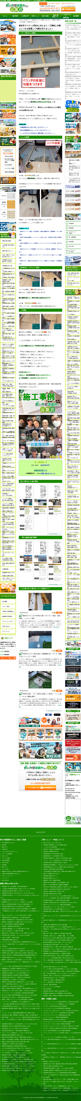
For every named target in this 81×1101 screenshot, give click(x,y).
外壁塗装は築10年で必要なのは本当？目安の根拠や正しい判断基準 (19, 908)
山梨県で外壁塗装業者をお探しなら (11, 873)
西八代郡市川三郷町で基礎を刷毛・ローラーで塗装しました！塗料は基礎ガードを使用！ (73, 36)
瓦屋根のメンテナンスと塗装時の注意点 (8, 465)
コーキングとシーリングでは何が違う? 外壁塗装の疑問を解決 (17, 993)
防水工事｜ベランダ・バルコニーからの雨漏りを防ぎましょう (59, 895)
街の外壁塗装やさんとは (8, 842)
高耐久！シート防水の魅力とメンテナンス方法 (8, 534)
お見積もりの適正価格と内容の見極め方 (73, 338)
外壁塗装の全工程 (7, 265)
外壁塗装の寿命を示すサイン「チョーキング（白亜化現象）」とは (19, 957)
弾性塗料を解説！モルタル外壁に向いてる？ (73, 611)
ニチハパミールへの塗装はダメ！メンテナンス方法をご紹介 (17, 1032)
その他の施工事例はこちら (54, 534)
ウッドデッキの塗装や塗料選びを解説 (8, 489)
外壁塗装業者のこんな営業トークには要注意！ (73, 447)
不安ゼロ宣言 (5, 862)
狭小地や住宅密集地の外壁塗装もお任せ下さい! (8, 445)
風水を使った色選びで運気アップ (74, 161)
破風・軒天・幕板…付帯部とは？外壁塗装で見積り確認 (57, 933)
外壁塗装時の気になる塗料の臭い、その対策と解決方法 (16, 917)
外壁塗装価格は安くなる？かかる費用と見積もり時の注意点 (58, 867)
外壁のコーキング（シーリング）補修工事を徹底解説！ (57, 904)
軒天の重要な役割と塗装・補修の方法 (7, 395)
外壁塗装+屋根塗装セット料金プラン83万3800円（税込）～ (58, 858)
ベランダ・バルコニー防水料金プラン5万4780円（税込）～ (58, 860)
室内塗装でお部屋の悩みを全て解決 (52, 893)
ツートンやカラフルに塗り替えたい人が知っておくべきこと (74, 180)
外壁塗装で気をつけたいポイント (8, 375)
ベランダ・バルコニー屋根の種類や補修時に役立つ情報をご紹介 (18, 1012)
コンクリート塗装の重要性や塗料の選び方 (8, 504)
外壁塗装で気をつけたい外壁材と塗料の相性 (8, 574)
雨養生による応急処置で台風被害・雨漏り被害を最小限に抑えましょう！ (20, 1039)
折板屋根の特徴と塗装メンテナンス (7, 459)
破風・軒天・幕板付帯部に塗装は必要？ (8, 385)
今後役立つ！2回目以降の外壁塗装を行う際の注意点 (56, 889)
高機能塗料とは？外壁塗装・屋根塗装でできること (8, 365)
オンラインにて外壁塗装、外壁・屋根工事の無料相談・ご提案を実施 (60, 898)
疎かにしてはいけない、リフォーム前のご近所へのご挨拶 (16, 915)
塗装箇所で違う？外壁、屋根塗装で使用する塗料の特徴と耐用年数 (60, 1063)
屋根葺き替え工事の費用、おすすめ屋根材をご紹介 (56, 882)
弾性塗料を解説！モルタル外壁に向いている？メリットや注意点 (18, 1066)
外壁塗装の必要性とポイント (50, 875)
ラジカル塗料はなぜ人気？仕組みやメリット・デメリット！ (17, 1068)
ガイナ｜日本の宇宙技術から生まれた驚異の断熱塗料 (56, 1030)
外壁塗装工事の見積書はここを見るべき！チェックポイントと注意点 (60, 864)
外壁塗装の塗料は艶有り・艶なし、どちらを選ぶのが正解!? (58, 1068)
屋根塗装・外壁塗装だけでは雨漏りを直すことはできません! (17, 922)
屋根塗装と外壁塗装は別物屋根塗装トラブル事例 (8, 370)
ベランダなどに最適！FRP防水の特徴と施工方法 (8, 524)
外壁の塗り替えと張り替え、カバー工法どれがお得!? (73, 367)
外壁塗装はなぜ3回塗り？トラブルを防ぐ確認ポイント (16, 973)
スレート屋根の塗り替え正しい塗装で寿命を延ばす (8, 435)
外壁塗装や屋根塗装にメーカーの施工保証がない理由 (73, 422)
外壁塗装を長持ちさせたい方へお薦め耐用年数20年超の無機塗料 (59, 1072)
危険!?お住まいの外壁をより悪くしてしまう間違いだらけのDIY (18, 933)
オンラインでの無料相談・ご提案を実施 (73, 298)
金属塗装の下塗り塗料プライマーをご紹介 (73, 407)
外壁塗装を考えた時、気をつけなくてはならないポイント (16, 970)
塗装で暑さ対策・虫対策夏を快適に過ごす (8, 335)
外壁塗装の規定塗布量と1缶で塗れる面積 (73, 507)
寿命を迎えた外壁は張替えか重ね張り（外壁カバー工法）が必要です (60, 887)
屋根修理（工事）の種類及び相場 (7, 280)
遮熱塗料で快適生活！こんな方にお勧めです (54, 1019)
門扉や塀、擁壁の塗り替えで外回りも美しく (54, 891)
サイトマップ (6, 631)
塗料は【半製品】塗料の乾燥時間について (8, 549)
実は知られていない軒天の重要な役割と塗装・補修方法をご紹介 (59, 938)
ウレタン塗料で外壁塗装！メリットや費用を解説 (8, 320)
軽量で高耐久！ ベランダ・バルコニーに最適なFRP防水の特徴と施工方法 (21, 1017)
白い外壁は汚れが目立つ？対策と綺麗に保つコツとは (73, 591)
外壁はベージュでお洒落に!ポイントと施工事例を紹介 (73, 596)
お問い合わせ (6, 626)
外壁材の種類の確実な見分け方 (71, 372)
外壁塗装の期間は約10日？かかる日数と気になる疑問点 (16, 906)
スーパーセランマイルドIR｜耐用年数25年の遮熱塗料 (57, 1008)
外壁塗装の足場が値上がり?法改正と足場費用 (73, 437)
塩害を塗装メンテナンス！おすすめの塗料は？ (8, 544)
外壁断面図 (5, 569)
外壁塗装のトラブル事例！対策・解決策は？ (73, 561)
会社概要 (76, 16)
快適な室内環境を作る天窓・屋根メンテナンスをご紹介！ (58, 942)
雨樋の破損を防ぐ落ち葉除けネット (7, 424)
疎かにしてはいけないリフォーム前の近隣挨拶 (73, 353)
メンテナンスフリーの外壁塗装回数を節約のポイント (73, 377)
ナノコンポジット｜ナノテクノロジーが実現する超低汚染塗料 (59, 1021)
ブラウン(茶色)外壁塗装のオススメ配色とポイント (73, 601)
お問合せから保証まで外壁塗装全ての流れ (54, 849)
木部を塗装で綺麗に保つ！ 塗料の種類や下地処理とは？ (16, 1030)
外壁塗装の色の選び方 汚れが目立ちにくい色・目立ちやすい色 (18, 893)
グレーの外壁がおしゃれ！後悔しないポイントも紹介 (73, 581)
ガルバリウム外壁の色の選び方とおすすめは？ (14, 948)
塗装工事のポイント (7, 251)
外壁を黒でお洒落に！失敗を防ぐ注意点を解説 (73, 586)
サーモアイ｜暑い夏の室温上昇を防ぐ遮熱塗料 (55, 1006)
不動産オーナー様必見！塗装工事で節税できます (73, 427)
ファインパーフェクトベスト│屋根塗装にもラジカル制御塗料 (59, 1004)
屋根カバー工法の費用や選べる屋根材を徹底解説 (8, 291)
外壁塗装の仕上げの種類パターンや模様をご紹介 (73, 616)
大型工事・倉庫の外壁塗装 (50, 984)
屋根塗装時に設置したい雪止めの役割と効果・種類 (8, 420)
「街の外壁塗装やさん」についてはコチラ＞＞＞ (35, 130)
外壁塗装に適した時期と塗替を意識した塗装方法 (8, 305)
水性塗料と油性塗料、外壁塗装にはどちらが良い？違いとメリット (60, 1070)
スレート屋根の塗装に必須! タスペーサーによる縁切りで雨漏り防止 (19, 984)
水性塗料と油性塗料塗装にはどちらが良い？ (72, 477)
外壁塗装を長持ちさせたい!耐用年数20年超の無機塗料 (73, 417)
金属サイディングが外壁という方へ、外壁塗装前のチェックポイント (60, 1090)
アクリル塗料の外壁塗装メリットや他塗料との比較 (8, 315)
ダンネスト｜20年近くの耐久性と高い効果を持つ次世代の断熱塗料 (60, 1028)
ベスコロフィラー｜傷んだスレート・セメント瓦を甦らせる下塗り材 (60, 1010)
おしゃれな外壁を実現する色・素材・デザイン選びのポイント (18, 1048)
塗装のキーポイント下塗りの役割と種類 (72, 402)
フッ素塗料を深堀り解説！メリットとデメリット (73, 606)
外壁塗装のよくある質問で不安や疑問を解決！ (73, 303)
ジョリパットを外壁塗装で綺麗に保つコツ (73, 497)
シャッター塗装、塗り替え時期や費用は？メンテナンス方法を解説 (60, 969)
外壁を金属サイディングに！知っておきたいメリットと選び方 (59, 907)
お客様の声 (25, 16)
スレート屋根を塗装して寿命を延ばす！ (53, 982)
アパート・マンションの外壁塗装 (51, 986)
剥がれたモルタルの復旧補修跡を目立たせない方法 (8, 350)
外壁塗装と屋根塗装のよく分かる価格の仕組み (55, 844)
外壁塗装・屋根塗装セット (8, 93)
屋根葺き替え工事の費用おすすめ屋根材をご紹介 (8, 286)
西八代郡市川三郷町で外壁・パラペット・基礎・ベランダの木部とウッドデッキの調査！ (73, 67)
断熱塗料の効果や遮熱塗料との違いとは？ (72, 537)
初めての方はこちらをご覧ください (52, 842)
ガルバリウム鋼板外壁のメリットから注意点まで (73, 382)
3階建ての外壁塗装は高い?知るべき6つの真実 (73, 362)
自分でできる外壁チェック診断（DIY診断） (13, 930)
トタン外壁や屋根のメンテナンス (7, 454)
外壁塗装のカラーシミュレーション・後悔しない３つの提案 (17, 902)
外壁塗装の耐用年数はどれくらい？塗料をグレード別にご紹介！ (18, 950)
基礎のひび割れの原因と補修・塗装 (72, 556)
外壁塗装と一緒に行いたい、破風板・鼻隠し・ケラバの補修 (58, 935)
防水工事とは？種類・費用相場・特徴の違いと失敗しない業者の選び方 (20, 1015)
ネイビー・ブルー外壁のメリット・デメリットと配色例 (16, 1050)
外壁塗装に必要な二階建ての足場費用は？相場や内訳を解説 (58, 995)
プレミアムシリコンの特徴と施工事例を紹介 (73, 621)
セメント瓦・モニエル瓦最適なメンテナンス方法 (8, 470)
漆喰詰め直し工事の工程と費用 (72, 491)
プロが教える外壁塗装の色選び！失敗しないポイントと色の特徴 (18, 888)
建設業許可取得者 (7, 616)
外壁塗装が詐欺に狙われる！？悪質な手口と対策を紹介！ (16, 977)
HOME (21, 20)
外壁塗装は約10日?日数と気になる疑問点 (73, 347)
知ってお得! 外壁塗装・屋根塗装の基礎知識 (13, 924)
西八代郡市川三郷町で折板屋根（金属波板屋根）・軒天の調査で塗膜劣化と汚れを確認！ (73, 59)
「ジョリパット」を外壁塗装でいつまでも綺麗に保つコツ (16, 1001)
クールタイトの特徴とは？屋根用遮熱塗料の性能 (73, 626)
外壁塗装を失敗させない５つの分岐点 (73, 313)
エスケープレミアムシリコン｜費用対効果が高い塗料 (56, 1015)
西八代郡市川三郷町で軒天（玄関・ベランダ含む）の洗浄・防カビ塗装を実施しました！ (73, 28)
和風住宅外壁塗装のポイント (72, 486)
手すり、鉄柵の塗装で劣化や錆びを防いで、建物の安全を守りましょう (61, 960)
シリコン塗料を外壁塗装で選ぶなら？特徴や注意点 (8, 325)
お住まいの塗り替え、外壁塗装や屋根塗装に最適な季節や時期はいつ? (20, 955)
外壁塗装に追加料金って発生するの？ (72, 317)
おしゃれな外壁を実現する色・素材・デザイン (73, 571)
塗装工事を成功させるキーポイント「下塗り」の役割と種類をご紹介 (60, 1079)
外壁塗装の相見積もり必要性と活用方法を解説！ (73, 323)
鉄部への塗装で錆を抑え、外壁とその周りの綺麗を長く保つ (58, 955)
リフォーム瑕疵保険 (7, 853)
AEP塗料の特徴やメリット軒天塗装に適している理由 (73, 636)
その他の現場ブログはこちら (54, 710)
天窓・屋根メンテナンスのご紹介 (8, 405)
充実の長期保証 (6, 860)
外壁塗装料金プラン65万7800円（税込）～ (54, 853)
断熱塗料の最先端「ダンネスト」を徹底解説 (73, 541)
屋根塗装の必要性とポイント (50, 878)
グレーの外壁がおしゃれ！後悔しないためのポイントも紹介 (17, 1052)
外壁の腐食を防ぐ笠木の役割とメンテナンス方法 (8, 410)
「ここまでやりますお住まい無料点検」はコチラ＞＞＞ (37, 133)
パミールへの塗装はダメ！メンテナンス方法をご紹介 (73, 532)
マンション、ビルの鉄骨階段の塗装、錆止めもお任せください (59, 957)
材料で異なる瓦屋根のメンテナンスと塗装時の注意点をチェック (59, 927)
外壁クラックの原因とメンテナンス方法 (8, 345)
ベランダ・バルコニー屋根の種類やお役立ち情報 (8, 514)
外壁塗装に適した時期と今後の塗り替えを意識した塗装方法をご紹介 (19, 953)
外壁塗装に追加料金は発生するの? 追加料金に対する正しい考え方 (60, 902)
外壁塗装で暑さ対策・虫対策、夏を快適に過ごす (55, 991)
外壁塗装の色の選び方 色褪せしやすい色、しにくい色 (15, 891)
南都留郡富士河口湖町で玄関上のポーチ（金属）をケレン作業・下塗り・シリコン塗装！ (73, 95)
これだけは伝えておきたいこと (10, 851)
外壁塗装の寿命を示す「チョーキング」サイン (8, 340)
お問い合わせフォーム (48, 473)
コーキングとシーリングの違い (8, 554)
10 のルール (5, 856)
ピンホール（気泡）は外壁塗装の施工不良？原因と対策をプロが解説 (19, 966)
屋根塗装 (8, 88)
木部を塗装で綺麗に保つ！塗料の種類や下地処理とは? (73, 527)
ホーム (5, 16)
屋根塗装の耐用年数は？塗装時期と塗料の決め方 (73, 566)
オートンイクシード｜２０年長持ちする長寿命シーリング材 (58, 1037)
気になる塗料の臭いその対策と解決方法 (72, 357)
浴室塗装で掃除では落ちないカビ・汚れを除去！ (55, 966)
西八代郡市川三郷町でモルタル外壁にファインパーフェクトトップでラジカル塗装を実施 (73, 43)
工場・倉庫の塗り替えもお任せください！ (73, 273)
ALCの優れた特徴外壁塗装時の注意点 (7, 559)
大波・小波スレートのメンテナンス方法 (8, 579)
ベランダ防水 (8, 98)
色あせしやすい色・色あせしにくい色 (74, 174)
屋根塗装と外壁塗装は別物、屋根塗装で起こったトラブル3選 (17, 981)
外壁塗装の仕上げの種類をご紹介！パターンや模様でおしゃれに (18, 1070)
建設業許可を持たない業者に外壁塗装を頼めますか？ (15, 871)
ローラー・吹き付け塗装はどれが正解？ (72, 501)
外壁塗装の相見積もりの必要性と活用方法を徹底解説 (15, 975)
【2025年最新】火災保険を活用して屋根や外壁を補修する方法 (59, 871)
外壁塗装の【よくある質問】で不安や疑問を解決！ (15, 886)
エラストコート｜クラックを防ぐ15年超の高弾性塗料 (57, 1024)
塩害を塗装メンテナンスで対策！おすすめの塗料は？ (15, 1028)
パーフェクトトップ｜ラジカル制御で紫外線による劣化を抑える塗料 (60, 1001)
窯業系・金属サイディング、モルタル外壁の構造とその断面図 (18, 999)
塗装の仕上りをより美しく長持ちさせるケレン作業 (8, 360)
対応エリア (5, 867)
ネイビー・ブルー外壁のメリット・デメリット (73, 576)
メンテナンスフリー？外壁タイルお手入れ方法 (73, 482)
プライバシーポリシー (8, 621)
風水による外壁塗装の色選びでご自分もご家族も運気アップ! (17, 904)
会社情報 (4, 864)
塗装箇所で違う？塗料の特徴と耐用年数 (73, 397)
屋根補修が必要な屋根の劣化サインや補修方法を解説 (56, 953)
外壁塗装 (8, 83)
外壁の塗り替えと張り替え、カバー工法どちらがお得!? (16, 935)
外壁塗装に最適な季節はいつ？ (8, 310)
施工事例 (15, 16)
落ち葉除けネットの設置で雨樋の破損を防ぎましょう (56, 951)
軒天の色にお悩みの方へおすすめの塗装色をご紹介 (8, 400)
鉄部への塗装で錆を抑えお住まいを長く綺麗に (8, 475)
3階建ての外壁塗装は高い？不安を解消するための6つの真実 (17, 919)
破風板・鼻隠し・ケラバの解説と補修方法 (8, 390)
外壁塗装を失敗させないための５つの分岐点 (13, 899)
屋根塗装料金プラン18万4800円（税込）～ (54, 856)
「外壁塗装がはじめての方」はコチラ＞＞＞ (33, 127)
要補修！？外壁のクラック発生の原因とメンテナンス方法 (16, 959)
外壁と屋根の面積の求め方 (8, 564)
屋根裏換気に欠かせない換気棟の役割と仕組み (8, 539)
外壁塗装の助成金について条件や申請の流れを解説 (56, 900)
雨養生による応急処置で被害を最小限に (73, 551)
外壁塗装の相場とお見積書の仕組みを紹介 (73, 328)
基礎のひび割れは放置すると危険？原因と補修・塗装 (15, 1041)
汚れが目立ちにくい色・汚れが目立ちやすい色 (74, 168)
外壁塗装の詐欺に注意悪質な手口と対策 (73, 342)
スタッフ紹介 (6, 606)
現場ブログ (27, 20)
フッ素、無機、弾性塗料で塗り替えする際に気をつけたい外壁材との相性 (20, 1004)
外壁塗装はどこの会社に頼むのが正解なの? (13, 986)
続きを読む (56, 627)
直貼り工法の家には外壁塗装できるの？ (72, 466)
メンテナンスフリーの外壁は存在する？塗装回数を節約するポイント (19, 942)
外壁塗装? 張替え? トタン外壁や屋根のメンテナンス (56, 909)
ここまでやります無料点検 (66, 16)
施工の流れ (45, 16)
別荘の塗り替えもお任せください (73, 283)
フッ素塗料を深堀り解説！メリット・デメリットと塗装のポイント (19, 1063)
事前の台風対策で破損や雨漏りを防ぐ (72, 546)
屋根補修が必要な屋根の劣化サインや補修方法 (8, 430)
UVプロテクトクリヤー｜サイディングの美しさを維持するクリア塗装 (61, 1026)
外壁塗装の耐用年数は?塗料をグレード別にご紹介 (8, 300)
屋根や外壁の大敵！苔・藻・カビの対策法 (73, 516)
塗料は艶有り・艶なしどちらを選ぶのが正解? (73, 471)
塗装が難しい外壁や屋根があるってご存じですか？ (73, 457)
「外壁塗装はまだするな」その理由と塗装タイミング (8, 271)
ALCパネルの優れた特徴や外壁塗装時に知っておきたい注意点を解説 (19, 995)
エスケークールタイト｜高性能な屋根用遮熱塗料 (55, 1017)
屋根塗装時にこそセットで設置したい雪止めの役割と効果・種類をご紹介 (62, 949)
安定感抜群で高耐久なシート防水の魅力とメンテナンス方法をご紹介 (19, 1024)
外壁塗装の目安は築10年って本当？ (7, 260)
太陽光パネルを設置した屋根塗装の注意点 (73, 522)
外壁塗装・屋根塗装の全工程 (50, 851)
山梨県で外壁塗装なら (8, 611)
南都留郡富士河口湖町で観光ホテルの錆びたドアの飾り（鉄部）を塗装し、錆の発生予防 (73, 79)
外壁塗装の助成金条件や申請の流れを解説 (73, 308)
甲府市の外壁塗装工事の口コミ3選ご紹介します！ (73, 73)
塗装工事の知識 (6, 241)
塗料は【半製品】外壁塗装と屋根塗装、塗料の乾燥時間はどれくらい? (20, 988)
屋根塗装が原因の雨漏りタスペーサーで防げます (8, 440)
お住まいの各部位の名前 (8, 295)
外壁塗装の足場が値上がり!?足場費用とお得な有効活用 (57, 993)
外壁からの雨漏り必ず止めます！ (51, 873)
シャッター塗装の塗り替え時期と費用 (7, 499)
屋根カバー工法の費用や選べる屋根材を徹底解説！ (56, 884)
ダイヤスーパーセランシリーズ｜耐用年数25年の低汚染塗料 (58, 1012)
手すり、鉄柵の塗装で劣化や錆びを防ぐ (8, 484)
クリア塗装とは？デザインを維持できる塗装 (8, 330)
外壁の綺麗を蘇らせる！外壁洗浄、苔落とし (72, 512)
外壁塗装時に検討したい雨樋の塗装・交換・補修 (8, 415)
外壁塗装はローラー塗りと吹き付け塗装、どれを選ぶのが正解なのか (19, 990)
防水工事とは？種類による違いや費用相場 (8, 519)
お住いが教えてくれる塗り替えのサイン (8, 255)
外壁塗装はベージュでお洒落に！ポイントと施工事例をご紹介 (18, 1059)
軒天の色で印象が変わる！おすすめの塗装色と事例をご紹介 (58, 940)
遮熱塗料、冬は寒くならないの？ (51, 1061)
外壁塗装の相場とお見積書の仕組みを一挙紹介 (55, 862)
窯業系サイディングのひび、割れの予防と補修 (73, 462)
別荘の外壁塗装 (47, 989)
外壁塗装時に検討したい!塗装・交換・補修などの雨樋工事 (58, 946)
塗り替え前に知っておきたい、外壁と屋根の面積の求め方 (16, 997)
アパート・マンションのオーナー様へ (73, 279)
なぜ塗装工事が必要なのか (8, 245)
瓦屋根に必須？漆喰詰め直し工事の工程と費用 (55, 924)
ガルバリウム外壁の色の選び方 (72, 387)
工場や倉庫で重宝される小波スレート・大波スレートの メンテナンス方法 (21, 1006)
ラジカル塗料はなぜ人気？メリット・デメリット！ (73, 631)
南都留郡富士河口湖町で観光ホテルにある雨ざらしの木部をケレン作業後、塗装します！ (73, 87)
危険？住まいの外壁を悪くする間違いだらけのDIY (73, 452)
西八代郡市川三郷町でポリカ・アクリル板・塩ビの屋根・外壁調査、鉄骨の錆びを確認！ (73, 51)
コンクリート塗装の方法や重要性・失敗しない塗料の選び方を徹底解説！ (62, 971)
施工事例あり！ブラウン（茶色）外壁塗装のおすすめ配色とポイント (19, 1061)
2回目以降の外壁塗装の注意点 (72, 392)
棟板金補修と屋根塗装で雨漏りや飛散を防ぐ (8, 509)
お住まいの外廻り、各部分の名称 (10, 937)
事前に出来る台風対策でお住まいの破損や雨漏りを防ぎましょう (18, 1037)
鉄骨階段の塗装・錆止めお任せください (8, 480)
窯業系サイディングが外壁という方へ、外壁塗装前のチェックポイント (61, 1088)
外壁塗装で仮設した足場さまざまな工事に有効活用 (73, 432)
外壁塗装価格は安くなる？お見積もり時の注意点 (8, 276)
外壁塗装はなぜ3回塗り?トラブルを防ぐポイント (8, 380)
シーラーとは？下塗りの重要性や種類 (73, 412)
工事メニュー (35, 16)
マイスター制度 (6, 858)
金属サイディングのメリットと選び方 (7, 449)
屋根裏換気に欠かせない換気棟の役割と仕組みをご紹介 (16, 1026)
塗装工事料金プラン (55, 16)
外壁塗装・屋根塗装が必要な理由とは (11, 926)
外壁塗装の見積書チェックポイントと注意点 (73, 333)
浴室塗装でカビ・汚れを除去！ (7, 494)
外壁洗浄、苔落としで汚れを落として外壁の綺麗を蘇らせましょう (60, 975)
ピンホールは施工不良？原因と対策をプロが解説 (8, 355)
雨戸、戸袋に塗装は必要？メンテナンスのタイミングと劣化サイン (60, 973)
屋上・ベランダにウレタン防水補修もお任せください (8, 529)
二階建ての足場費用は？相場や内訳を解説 (72, 442)
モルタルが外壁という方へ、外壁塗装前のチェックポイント (58, 1086)
